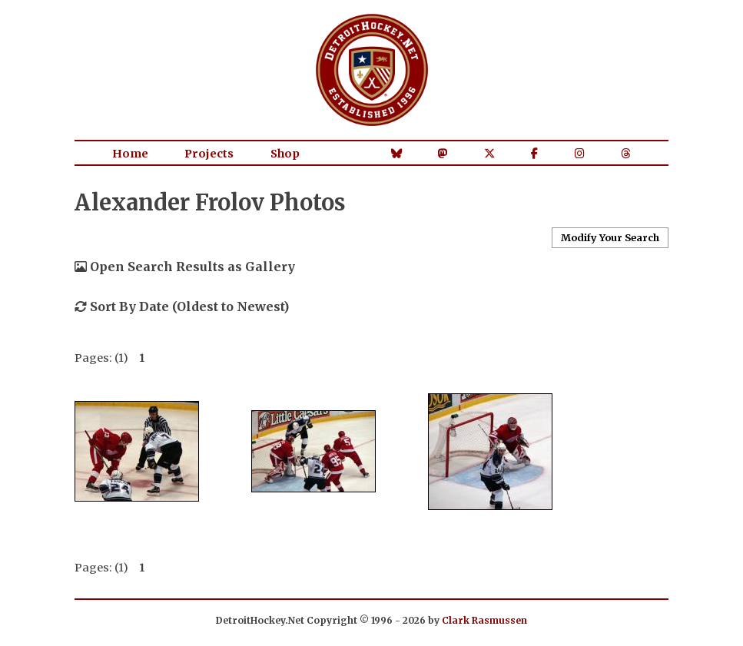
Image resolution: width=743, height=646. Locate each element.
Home (130, 154)
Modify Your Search (610, 237)
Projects (209, 154)
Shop (285, 154)
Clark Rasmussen (484, 620)
